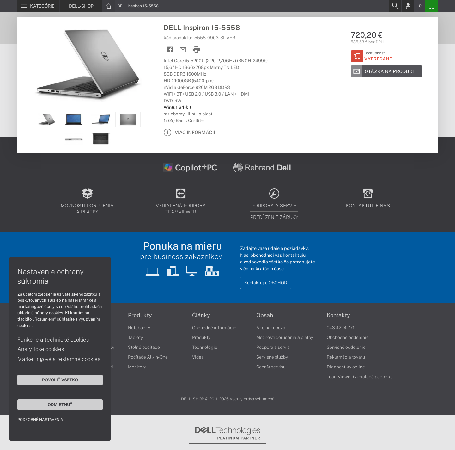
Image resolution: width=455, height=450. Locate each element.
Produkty (140, 315)
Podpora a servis (273, 347)
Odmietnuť (60, 404)
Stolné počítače (144, 347)
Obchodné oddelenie (348, 337)
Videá (198, 357)
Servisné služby (272, 357)
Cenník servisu (271, 366)
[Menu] (38, 6)
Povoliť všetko (60, 379)
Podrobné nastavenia (40, 419)
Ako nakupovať (271, 327)
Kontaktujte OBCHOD (265, 282)
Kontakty (338, 315)
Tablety (135, 337)
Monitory (137, 366)
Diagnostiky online (346, 366)
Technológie (204, 347)
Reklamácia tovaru (346, 357)
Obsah (264, 315)
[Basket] (431, 6)
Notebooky (139, 327)
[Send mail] (183, 50)
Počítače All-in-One (148, 357)
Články (201, 315)
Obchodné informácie (214, 327)
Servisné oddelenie (346, 347)
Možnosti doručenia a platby (284, 337)
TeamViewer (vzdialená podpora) (360, 376)
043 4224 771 (341, 327)
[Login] (408, 6)
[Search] (395, 6)
